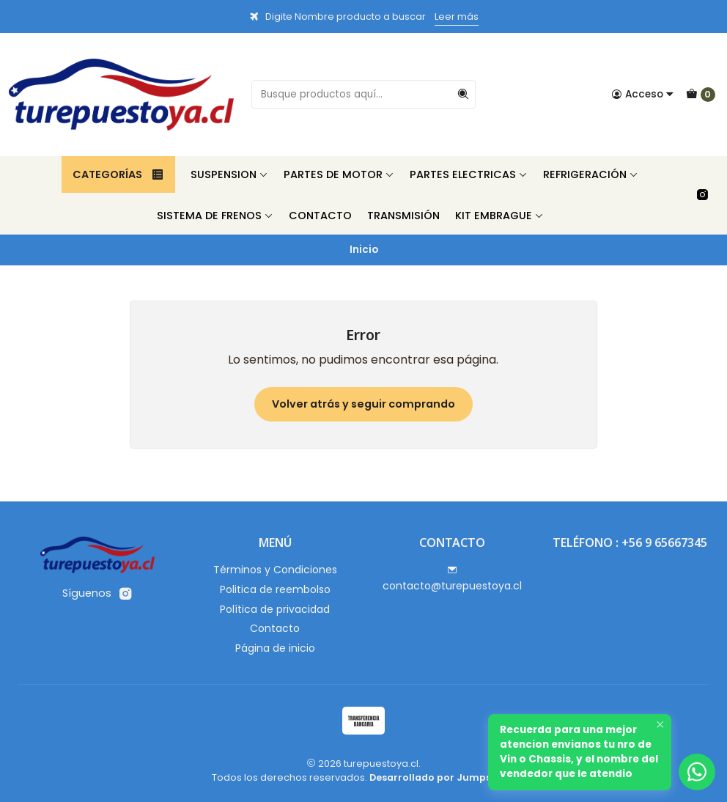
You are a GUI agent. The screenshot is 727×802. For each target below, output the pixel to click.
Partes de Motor (339, 174)
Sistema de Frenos (215, 215)
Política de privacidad (275, 609)
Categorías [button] (118, 174)
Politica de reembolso (275, 589)
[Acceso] (643, 94)
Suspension (229, 174)
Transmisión (403, 215)
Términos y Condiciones (275, 569)
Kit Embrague (499, 215)
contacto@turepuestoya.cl (452, 579)
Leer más (457, 16)
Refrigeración (590, 174)
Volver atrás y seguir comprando (363, 404)
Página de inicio (275, 648)
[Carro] (700, 94)
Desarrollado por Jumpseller (441, 777)
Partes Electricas (469, 174)
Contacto (320, 215)
